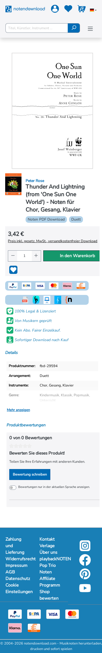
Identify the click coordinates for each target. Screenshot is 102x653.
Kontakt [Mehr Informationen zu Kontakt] (47, 539)
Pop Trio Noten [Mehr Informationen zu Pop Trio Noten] (47, 569)
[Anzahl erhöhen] (36, 256)
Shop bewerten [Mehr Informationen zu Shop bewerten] (48, 595)
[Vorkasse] (34, 627)
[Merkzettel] (67, 10)
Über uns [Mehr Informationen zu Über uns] (48, 552)
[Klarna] (15, 627)
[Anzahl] (24, 256)
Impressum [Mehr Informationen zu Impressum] (16, 566)
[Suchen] (74, 28)
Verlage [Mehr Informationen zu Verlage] (47, 546)
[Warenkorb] (81, 10)
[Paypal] (15, 613)
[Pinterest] (85, 578)
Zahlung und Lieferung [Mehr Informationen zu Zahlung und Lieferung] (14, 545)
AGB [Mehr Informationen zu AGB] (10, 572)
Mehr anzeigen (18, 410)
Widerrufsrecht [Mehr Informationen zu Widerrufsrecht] (17, 559)
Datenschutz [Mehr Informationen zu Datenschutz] (17, 579)
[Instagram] (85, 549)
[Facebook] (85, 564)
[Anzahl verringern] (12, 256)
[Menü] (90, 29)
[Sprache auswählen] (93, 10)
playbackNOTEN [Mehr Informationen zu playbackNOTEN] (51, 559)
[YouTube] (85, 592)
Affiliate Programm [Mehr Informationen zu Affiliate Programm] (49, 582)
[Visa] (53, 613)
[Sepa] (34, 613)
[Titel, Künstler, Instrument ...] (36, 28)
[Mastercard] (72, 613)
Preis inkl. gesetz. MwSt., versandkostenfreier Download (52, 241)
